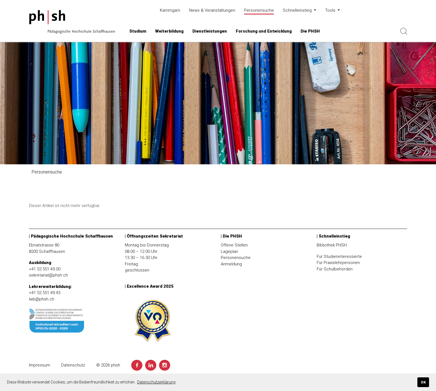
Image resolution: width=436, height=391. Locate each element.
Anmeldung (231, 264)
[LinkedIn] (150, 365)
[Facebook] (136, 365)
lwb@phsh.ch (41, 299)
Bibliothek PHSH (332, 245)
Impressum (39, 365)
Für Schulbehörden (335, 269)
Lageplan (229, 251)
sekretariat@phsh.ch (48, 275)
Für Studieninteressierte (339, 256)
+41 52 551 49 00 (44, 269)
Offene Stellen (234, 245)
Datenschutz (73, 365)
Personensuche (236, 257)
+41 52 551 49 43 (44, 292)
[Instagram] (164, 365)
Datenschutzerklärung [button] (156, 382)
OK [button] (423, 382)
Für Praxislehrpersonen (338, 262)
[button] (138, 31)
